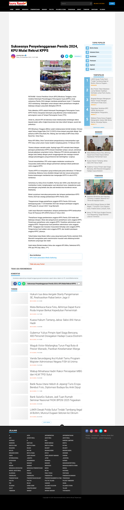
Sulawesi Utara (61, 9)
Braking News (49, 450)
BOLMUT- (65, 448)
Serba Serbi (30, 485)
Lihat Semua (46, 422)
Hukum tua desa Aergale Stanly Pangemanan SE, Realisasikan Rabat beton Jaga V (54, 296)
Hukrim (65, 455)
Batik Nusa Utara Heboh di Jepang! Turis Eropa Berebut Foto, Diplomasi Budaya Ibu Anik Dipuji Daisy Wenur (55, 387)
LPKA (10, 463)
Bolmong (12, 448)
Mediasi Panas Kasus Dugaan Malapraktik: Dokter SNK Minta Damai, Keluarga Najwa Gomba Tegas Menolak (101, 120)
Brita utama (31, 453)
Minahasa (25, 9)
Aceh (28, 435)
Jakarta (29, 458)
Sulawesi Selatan (50, 485)
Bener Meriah (49, 443)
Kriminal (47, 460)
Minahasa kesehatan (15, 468)
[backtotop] (62, 426)
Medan (11, 465)
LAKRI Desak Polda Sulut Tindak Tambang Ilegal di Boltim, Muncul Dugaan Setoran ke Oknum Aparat (56, 413)
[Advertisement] (62, 26)
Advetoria (48, 438)
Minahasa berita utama (70, 465)
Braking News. (67, 450)
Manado (44, 9)
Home (11, 9)
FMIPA (11, 455)
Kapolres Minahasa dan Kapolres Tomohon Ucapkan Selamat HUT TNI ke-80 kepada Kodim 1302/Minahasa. (98, 199)
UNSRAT (29, 490)
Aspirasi (92, 65)
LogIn (112, 3)
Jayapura (66, 458)
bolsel (11, 450)
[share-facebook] (62, 56)
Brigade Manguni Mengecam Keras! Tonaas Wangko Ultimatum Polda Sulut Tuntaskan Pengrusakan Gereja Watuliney (101, 101)
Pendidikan (71, 9)
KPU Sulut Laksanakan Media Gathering (43, 258)
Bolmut (47, 448)
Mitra (47, 470)
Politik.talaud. (49, 480)
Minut (79, 9)
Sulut (11, 488)
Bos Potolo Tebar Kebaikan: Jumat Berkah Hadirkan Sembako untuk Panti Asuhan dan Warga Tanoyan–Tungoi (101, 91)
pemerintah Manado (69, 475)
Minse (47, 468)
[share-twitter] (66, 56)
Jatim (46, 458)
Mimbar (29, 465)
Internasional (13, 458)
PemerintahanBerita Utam (53, 478)
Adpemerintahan (68, 435)
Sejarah (102, 9)
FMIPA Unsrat (31, 455)
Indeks (18, 9)
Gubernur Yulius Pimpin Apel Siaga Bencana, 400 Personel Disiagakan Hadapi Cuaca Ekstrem (56, 334)
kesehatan (93, 56)
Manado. (47, 463)
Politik (51, 9)
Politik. (29, 480)
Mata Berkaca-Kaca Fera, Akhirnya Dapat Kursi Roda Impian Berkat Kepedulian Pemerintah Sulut (55, 310)
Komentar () (78, 56)
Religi (29, 483)
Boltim (29, 450)
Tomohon (86, 9)
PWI (10, 483)
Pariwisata (12, 475)
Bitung (65, 445)
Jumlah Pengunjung (105, 438)
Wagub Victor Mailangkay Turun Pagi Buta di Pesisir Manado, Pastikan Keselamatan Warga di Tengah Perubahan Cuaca (55, 349)
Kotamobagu (31, 460)
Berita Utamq (49, 445)
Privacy (88, 438)
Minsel (65, 468)
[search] (76, 3)
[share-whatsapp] (71, 56)
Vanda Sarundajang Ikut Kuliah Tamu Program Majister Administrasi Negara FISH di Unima (55, 360)
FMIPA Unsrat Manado (52, 455)
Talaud (65, 488)
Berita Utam (13, 445)
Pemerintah (48, 475)
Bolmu (29, 448)
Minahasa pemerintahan (35, 468)
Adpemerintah (49, 435)
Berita (65, 443)
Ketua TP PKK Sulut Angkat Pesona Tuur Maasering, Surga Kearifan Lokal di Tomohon (99, 215)
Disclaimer (94, 438)
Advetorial (66, 438)
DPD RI (47, 453)
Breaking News (13, 453)
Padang (29, 473)
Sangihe (47, 483)
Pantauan (94, 9)
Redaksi (88, 435)
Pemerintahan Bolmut (34, 478)
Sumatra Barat (32, 488)
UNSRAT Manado (50, 490)
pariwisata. (30, 475)
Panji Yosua (48, 473)
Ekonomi (65, 453)
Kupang (65, 460)
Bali (46, 440)
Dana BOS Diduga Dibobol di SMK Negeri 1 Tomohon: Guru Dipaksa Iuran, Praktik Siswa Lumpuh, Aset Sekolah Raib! (98, 207)
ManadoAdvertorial (69, 463)
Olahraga (12, 473)
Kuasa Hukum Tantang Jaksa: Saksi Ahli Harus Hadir (55, 321)
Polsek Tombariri (68, 480)
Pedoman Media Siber (107, 435)
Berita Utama (94, 48)
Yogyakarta (66, 490)
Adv (10, 438)
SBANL (64, 483)
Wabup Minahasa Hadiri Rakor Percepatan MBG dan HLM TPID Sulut (56, 373)
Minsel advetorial (15, 470)
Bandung (12, 443)
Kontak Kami (95, 435)
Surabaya (48, 488)
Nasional (66, 470)
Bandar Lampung (68, 440)
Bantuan (29, 443)
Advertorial (31, 438)
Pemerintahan (35, 9)
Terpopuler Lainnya (98, 127)
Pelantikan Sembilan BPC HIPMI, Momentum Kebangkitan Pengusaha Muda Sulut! (99, 110)
